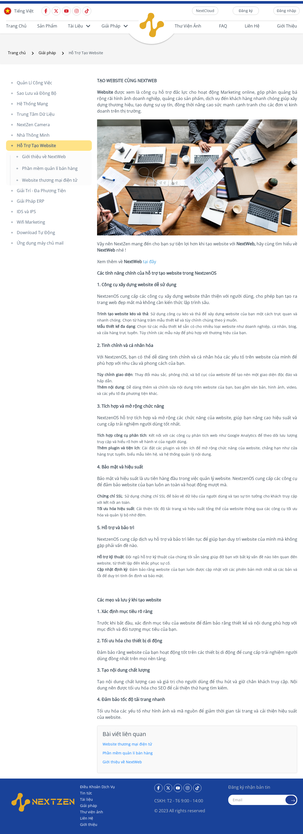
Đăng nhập (286, 10)
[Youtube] (67, 10)
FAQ (223, 26)
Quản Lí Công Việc (34, 83)
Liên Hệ (252, 26)
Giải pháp (111, 26)
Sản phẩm (47, 26)
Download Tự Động (35, 232)
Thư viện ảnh (188, 26)
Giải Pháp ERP (30, 201)
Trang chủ (16, 26)
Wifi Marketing (30, 222)
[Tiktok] (87, 10)
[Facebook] (46, 10)
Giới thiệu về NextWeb (43, 156)
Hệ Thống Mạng (32, 104)
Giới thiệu (287, 26)
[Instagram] (77, 10)
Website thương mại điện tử (49, 180)
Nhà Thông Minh (33, 135)
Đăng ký (246, 10)
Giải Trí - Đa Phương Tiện (41, 191)
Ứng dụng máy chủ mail (39, 243)
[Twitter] (57, 10)
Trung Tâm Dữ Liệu (35, 114)
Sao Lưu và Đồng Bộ (36, 93)
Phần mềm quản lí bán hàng (49, 168)
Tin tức (86, 793)
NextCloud (205, 10)
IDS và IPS (26, 211)
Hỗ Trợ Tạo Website (36, 145)
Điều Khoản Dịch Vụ (97, 786)
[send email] (290, 800)
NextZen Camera (33, 125)
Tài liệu (75, 26)
